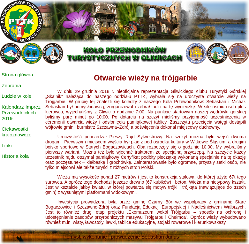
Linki (7, 145)
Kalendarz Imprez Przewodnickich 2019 (21, 112)
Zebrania (11, 85)
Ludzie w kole (17, 96)
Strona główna (17, 74)
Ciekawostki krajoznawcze (17, 131)
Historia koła (15, 156)
